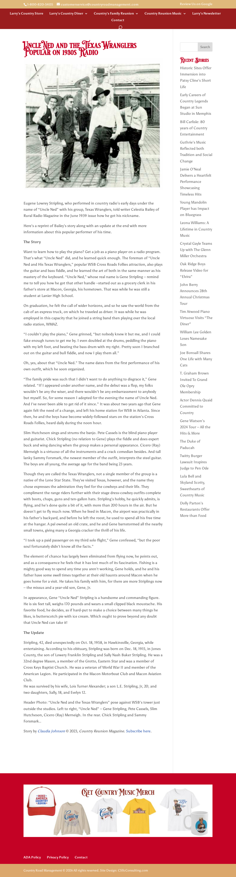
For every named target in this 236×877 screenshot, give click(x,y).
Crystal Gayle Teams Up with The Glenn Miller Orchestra (196, 249)
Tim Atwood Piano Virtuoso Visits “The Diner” (196, 317)
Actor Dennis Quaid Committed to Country (196, 406)
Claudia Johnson (51, 731)
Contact (117, 20)
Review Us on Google (196, 4)
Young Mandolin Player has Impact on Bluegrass (194, 208)
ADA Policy (32, 857)
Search (205, 47)
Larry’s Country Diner (66, 13)
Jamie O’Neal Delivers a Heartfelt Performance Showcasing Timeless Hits (195, 181)
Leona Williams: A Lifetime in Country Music (196, 229)
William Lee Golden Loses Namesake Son (195, 338)
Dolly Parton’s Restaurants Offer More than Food (194, 509)
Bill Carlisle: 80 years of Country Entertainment (193, 128)
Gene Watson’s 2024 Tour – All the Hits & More (195, 427)
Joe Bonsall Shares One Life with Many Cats (196, 359)
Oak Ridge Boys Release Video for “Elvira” (194, 270)
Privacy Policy (58, 857)
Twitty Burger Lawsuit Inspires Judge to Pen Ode (194, 462)
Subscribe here (138, 731)
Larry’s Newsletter (206, 13)
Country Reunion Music (163, 13)
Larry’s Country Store (26, 13)
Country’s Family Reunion (114, 13)
